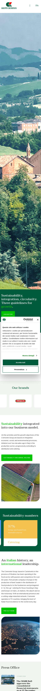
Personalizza (20, 369)
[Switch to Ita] (37, 5)
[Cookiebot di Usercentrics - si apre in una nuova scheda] (24, 319)
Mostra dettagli (28, 355)
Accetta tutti (20, 362)
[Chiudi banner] (37, 319)
